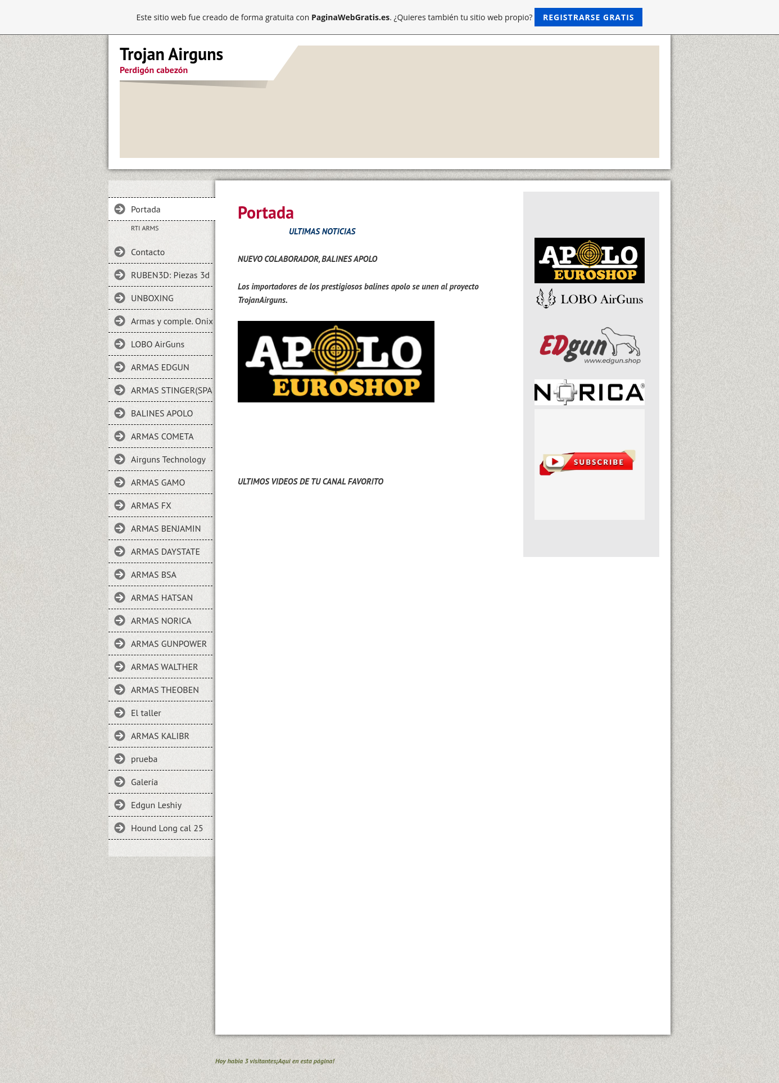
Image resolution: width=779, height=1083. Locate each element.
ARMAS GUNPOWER (169, 643)
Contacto (148, 251)
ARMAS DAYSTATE (165, 551)
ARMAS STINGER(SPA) (171, 390)
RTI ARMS (144, 228)
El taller (146, 712)
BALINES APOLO (162, 413)
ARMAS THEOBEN (165, 689)
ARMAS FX (151, 505)
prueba (144, 758)
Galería (144, 781)
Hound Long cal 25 (167, 827)
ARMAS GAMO (158, 482)
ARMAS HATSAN (162, 597)
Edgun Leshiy (156, 804)
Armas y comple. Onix (171, 321)
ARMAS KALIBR (160, 735)
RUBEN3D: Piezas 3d (170, 274)
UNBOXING (152, 297)
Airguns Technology (168, 459)
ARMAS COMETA (162, 436)
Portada (146, 209)
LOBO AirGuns (157, 344)
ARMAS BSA (153, 574)
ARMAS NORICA (161, 620)
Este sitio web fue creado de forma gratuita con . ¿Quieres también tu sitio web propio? (390, 17)
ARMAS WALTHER (164, 666)
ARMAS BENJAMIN (166, 528)
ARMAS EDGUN (160, 367)
